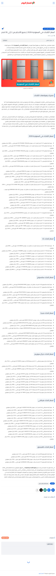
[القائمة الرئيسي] (54, 3)
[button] (48, 490)
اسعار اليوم (41, 573)
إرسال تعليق (49, 544)
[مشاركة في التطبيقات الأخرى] (37, 490)
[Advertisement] (28, 18)
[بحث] (2, 3)
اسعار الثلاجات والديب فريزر (49, 29)
